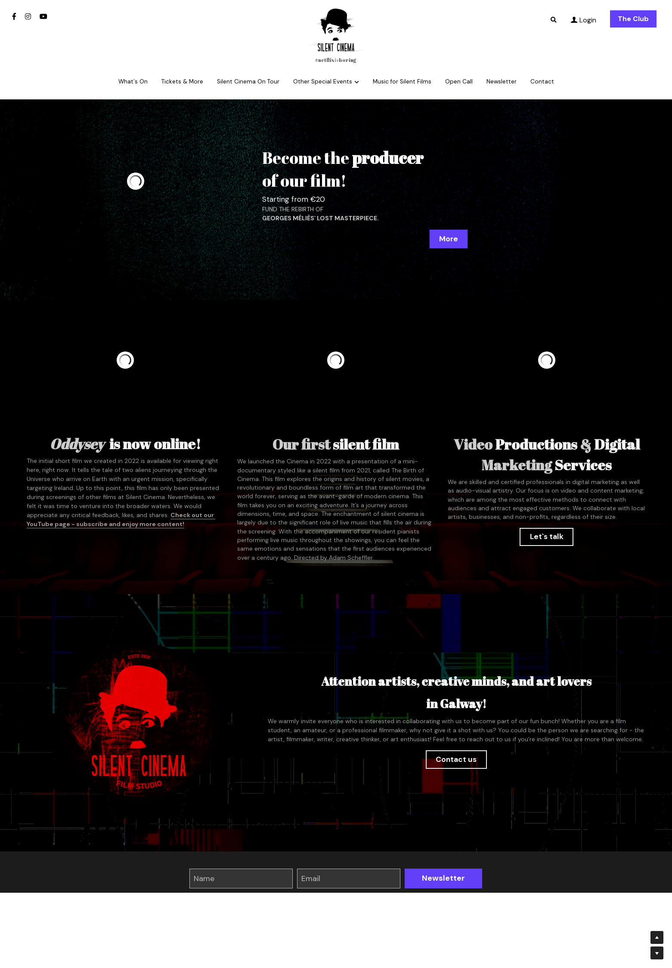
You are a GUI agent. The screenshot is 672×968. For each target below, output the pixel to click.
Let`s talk (547, 536)
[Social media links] (14, 16)
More (449, 238)
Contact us (456, 759)
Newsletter (443, 878)
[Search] (554, 20)
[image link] (336, 29)
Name (204, 878)
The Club (633, 18)
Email (310, 878)
